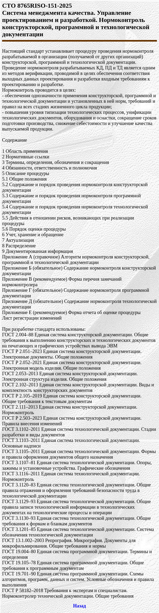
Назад (79, 605)
